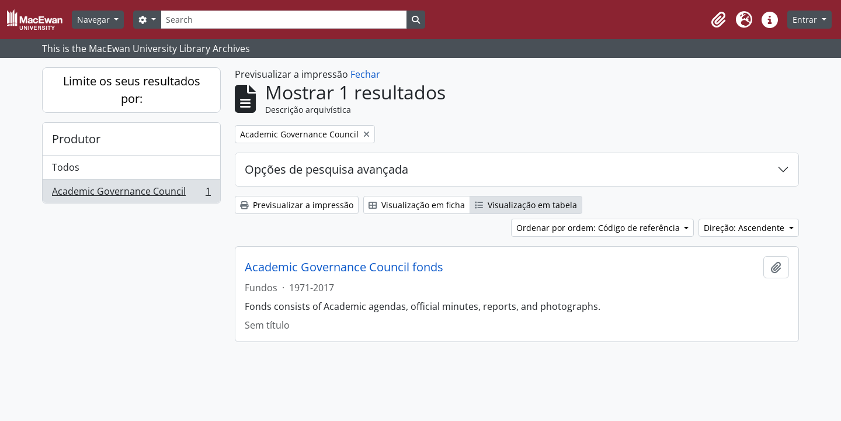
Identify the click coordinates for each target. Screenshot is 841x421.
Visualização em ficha (417, 204)
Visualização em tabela (526, 204)
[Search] (284, 20)
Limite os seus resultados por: (131, 89)
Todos (65, 167)
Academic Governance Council (131, 193)
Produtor (76, 139)
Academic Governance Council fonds (344, 267)
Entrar (806, 19)
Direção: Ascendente (745, 227)
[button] (718, 20)
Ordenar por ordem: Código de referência (599, 227)
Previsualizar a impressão (296, 204)
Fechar (365, 74)
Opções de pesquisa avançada (326, 169)
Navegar (94, 19)
